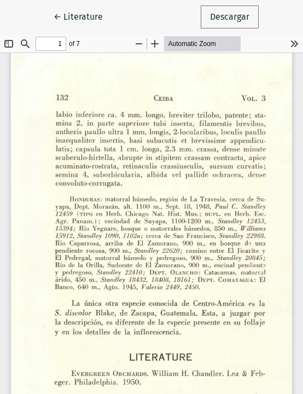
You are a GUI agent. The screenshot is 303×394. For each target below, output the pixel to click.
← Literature (83, 16)
